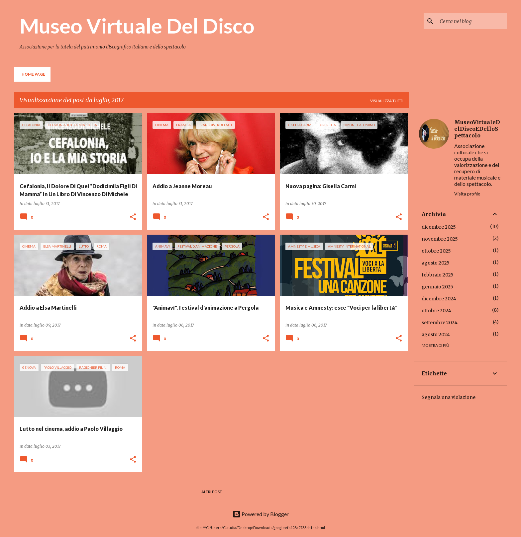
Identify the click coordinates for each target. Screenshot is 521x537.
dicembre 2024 (439, 299)
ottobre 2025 (436, 251)
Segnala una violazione (448, 397)
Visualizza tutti (386, 100)
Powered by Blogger (261, 514)
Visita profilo (467, 193)
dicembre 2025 (439, 227)
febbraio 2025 (438, 275)
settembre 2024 (440, 323)
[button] (133, 217)
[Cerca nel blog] (472, 21)
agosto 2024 (436, 335)
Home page (33, 74)
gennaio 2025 (437, 287)
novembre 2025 (440, 239)
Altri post (211, 491)
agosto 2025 (436, 263)
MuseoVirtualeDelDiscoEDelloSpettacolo (477, 129)
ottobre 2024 (436, 311)
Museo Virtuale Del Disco (137, 25)
